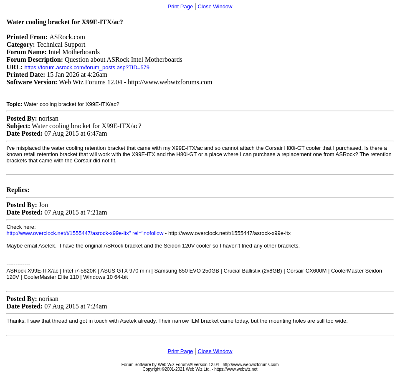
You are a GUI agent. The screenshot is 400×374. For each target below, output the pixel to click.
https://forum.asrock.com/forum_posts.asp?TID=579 (87, 67)
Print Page (180, 6)
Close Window (214, 6)
